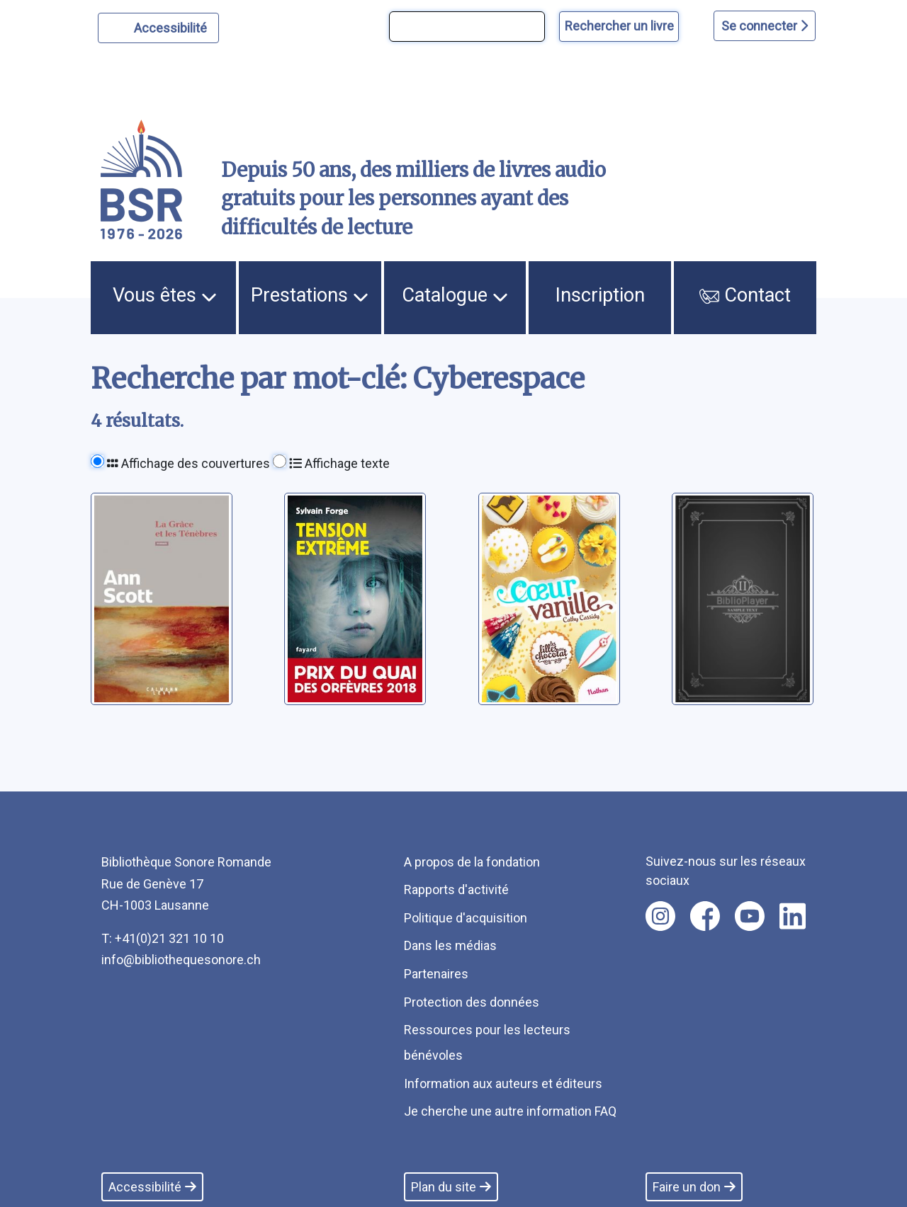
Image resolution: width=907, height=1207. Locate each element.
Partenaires (436, 973)
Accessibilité (172, 26)
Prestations (309, 295)
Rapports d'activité (456, 889)
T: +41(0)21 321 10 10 (162, 938)
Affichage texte (339, 463)
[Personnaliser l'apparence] (158, 28)
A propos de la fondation (472, 861)
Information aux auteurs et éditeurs (503, 1083)
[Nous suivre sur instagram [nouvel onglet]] (660, 916)
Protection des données (471, 1002)
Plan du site (451, 1186)
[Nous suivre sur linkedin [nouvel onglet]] (792, 916)
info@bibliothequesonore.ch (181, 959)
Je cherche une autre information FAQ (510, 1111)
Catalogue (455, 295)
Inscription (600, 295)
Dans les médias (450, 945)
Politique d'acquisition (465, 917)
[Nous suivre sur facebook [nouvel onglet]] (705, 916)
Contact (745, 295)
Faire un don (694, 1186)
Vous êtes (165, 295)
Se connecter (764, 25)
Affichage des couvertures (188, 463)
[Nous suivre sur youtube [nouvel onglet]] (750, 916)
